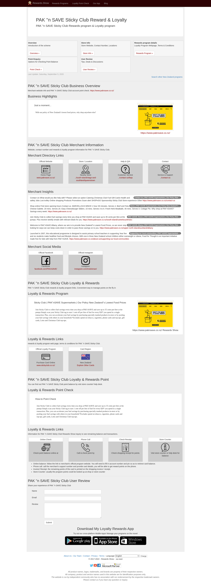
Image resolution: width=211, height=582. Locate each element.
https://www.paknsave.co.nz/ (102, 90)
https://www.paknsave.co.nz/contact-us (159, 200)
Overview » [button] (34, 53)
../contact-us (165, 178)
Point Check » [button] (36, 69)
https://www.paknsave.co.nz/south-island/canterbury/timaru (107, 220)
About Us (68, 556)
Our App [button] (96, 3)
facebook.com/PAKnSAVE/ (46, 269)
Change (143, 556)
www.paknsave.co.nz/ (46, 178)
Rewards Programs (60, 3)
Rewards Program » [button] (144, 53)
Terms (101, 556)
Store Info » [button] (88, 53)
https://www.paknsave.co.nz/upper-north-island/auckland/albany (126, 228)
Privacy (94, 556)
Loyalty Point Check (80, 3)
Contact (86, 556)
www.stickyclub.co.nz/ (46, 365)
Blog (106, 3)
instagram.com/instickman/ (85, 269)
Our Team (77, 556)
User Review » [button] (89, 69)
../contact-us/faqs (125, 178)
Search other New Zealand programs (167, 77)
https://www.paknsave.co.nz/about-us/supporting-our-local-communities (99, 239)
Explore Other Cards (85, 365)
